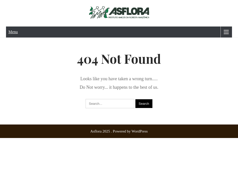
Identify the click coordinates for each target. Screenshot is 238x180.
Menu (13, 32)
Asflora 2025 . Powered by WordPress (119, 131)
